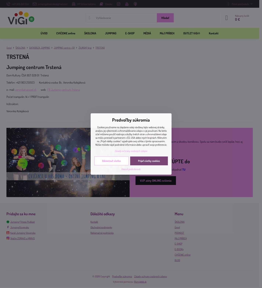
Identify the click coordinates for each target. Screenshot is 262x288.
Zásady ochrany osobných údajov (131, 150)
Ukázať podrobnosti (131, 169)
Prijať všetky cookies (149, 160)
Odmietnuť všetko (111, 160)
